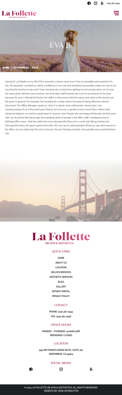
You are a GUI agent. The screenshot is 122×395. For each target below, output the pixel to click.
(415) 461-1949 (113, 3)
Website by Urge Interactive (61, 391)
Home (6, 67)
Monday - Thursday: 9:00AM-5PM (61, 331)
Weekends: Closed (61, 335)
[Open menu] (116, 13)
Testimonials (20, 67)
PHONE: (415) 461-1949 (61, 311)
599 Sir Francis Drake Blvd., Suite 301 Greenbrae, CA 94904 (61, 352)
